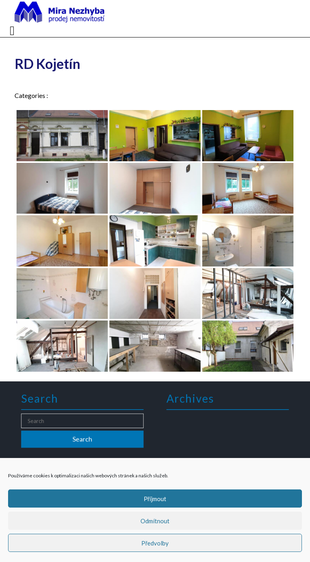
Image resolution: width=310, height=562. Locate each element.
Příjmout (155, 498)
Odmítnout (155, 521)
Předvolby (155, 543)
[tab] (13, 30)
